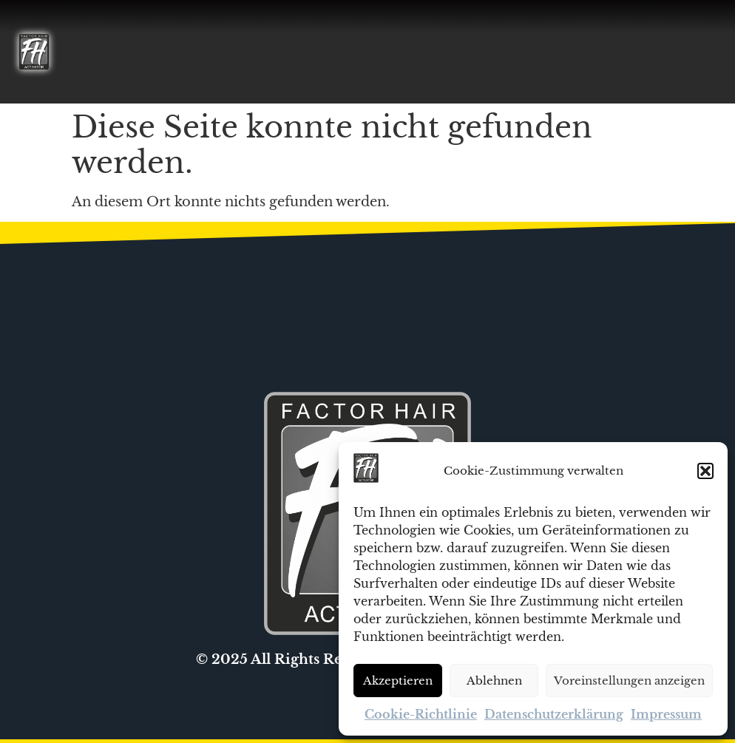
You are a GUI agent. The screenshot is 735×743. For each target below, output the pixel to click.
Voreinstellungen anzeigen (629, 681)
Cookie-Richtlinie (421, 714)
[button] (705, 471)
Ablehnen (494, 681)
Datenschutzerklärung (553, 714)
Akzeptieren (398, 681)
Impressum (666, 714)
